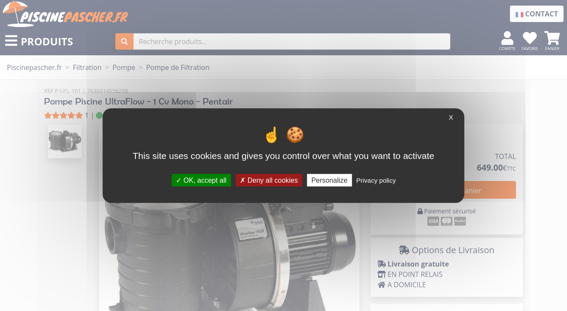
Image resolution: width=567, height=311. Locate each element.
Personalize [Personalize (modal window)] (329, 180)
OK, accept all (201, 180)
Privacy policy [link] (376, 180)
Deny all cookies (269, 180)
